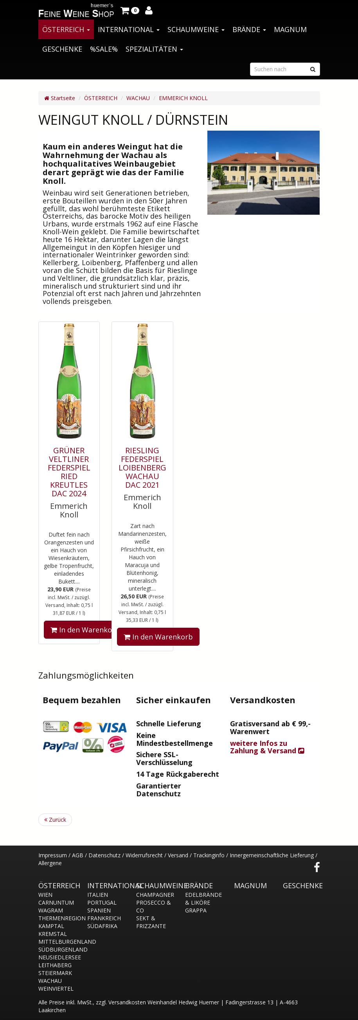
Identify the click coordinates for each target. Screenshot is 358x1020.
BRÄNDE (249, 29)
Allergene (50, 863)
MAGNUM (290, 29)
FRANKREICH (104, 918)
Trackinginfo (209, 855)
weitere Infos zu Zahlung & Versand (267, 747)
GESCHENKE (62, 49)
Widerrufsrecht (144, 855)
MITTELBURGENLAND (57, 941)
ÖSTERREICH (66, 29)
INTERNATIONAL (129, 29)
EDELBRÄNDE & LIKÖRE (203, 898)
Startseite (59, 98)
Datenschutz (104, 855)
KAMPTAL (51, 926)
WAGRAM (50, 910)
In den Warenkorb (85, 629)
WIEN (45, 894)
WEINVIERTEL (56, 988)
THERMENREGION (57, 918)
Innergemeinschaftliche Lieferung (272, 855)
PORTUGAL (102, 902)
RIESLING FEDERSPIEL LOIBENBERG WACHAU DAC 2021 (142, 467)
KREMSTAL (52, 933)
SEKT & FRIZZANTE (151, 922)
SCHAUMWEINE (196, 29)
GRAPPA (196, 910)
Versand (178, 855)
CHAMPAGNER (154, 894)
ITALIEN (97, 894)
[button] (130, 10)
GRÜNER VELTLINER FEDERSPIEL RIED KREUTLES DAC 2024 (69, 472)
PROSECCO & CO (153, 906)
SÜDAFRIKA (102, 926)
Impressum (52, 855)
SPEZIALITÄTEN (154, 49)
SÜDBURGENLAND (57, 949)
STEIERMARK (55, 973)
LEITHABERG (55, 965)
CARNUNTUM (56, 902)
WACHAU (138, 98)
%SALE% (104, 49)
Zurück (55, 819)
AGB (77, 855)
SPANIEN (99, 910)
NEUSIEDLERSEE (57, 957)
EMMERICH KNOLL (183, 98)
